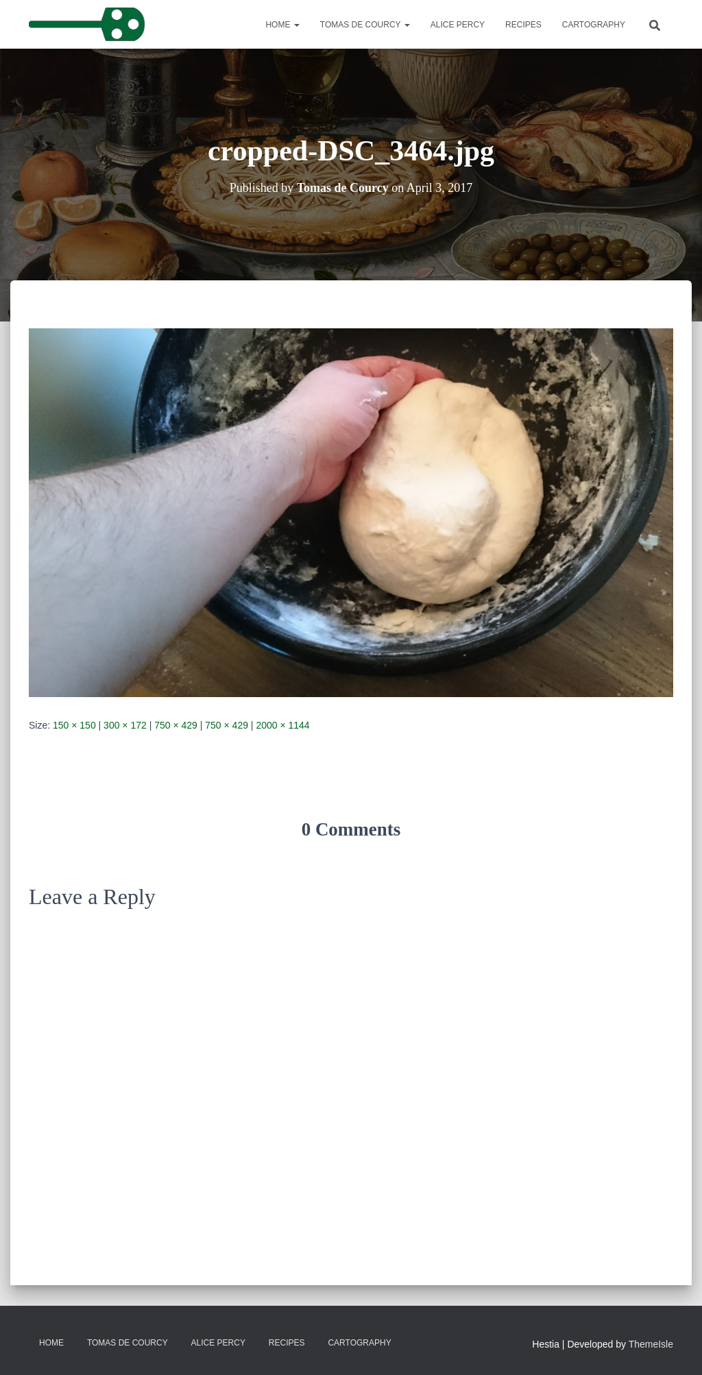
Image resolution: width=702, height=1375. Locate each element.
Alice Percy (458, 24)
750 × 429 (175, 725)
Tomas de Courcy (365, 24)
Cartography (593, 24)
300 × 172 (125, 725)
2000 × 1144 (282, 725)
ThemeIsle (651, 1344)
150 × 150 (74, 725)
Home (282, 24)
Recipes (523, 24)
